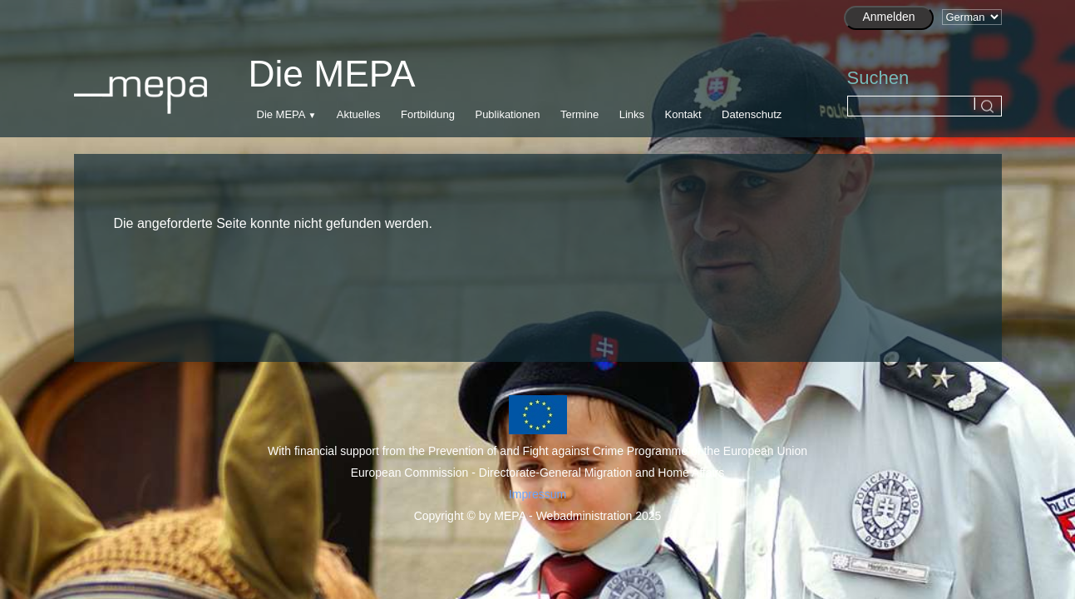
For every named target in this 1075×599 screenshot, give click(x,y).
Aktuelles (359, 114)
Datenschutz (752, 114)
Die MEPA (281, 114)
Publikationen (507, 114)
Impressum (537, 494)
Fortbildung (428, 114)
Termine (579, 114)
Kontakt (683, 114)
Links (631, 114)
